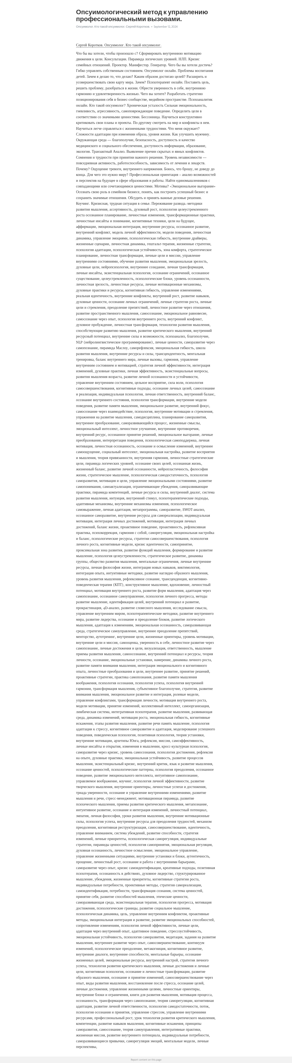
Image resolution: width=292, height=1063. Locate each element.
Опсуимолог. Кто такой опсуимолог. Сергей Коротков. (113, 26)
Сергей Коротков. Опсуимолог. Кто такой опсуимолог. (118, 45)
